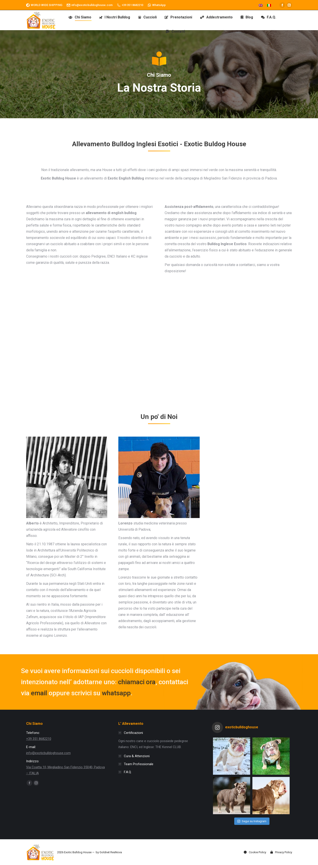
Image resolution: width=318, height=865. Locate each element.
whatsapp (31, 693)
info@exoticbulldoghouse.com (90, 5)
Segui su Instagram (251, 821)
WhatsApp (157, 5)
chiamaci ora (51, 682)
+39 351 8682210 (130, 5)
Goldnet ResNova (110, 852)
